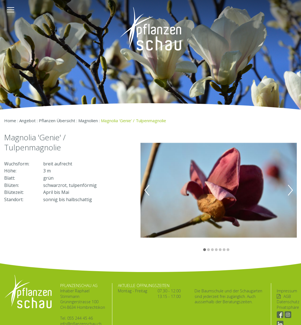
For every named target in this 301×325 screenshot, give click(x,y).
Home (10, 120)
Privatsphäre (288, 307)
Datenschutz (288, 301)
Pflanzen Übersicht (57, 120)
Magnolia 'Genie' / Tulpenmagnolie (133, 120)
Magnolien (88, 120)
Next (290, 190)
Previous (147, 190)
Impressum (287, 290)
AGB (287, 296)
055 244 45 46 (80, 318)
